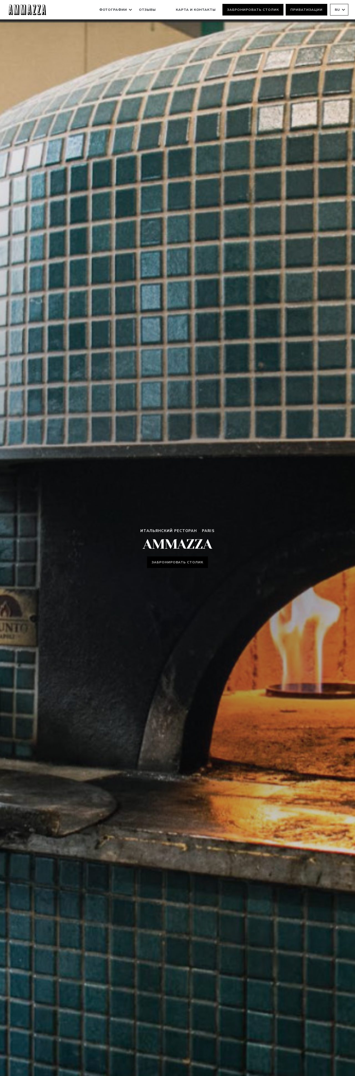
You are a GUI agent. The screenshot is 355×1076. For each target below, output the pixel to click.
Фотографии (116, 9)
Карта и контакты (196, 9)
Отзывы (147, 9)
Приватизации (306, 9)
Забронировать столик (253, 9)
